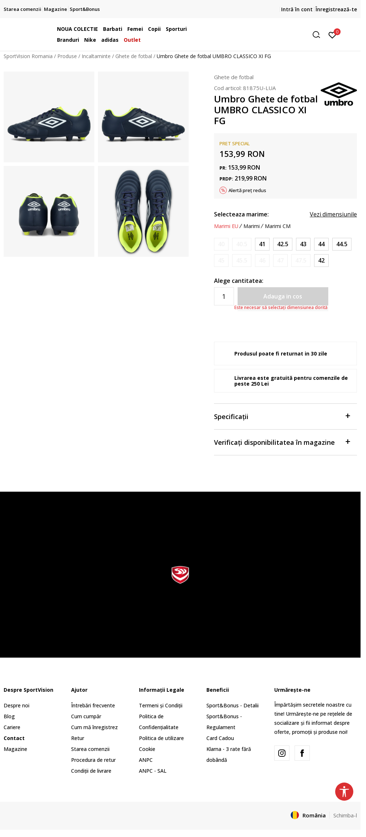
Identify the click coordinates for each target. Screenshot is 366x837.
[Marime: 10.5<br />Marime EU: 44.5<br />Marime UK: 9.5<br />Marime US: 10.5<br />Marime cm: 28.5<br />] (341, 244)
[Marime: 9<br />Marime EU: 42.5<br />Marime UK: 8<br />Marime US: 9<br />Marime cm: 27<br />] (282, 244)
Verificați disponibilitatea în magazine (282, 442)
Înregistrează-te (336, 9)
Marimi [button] (251, 226)
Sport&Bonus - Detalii (232, 705)
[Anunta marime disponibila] (221, 244)
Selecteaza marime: (241, 214)
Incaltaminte (96, 56)
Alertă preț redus (247, 190)
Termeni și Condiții (160, 705)
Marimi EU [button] (226, 226)
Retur (77, 738)
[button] (268, 34)
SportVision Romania (28, 56)
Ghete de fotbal (133, 56)
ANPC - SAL (152, 770)
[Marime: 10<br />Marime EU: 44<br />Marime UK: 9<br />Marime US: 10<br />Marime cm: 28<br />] (321, 244)
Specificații (282, 416)
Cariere (12, 727)
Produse (67, 56)
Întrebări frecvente (93, 705)
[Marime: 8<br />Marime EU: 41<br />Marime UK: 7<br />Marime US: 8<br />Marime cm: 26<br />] (262, 244)
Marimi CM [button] (278, 226)
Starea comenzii (90, 748)
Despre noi (16, 705)
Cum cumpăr (86, 716)
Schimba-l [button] (345, 815)
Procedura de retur (93, 759)
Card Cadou (220, 738)
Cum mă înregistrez (94, 727)
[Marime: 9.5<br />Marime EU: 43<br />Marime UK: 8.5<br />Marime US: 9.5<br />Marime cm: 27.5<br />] (303, 244)
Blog (9, 716)
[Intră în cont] (332, 34)
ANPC (146, 759)
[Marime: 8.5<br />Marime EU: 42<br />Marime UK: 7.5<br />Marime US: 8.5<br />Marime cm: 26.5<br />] (321, 260)
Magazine (15, 748)
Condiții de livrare (91, 770)
